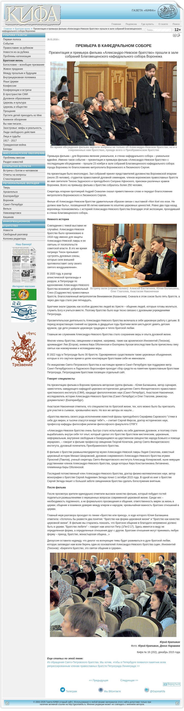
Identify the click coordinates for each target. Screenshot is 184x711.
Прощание (9, 111)
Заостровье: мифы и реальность (22, 128)
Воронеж (8, 200)
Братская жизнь (22, 29)
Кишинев (8, 217)
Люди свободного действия (19, 132)
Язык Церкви (10, 81)
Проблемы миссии (14, 157)
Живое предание (13, 68)
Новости (8, 230)
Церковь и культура (14, 102)
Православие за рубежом (18, 47)
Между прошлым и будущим (19, 73)
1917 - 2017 (10, 140)
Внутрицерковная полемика (19, 77)
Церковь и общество (15, 106)
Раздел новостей (13, 161)
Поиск (176, 24)
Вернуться (174, 684)
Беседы (7, 149)
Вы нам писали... (13, 123)
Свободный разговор (15, 234)
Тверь (6, 187)
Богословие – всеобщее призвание (23, 64)
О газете (163, 24)
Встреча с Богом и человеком (20, 170)
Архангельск (10, 191)
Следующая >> (129, 680)
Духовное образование (16, 98)
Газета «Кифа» (144, 10)
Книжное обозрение (15, 119)
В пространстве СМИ (15, 94)
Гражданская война (14, 144)
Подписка (131, 24)
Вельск (7, 208)
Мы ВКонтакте (112, 691)
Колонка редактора (14, 238)
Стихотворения (12, 179)
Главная (116, 24)
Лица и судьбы (11, 136)
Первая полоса (12, 39)
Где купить (147, 24)
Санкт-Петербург (13, 204)
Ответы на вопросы (14, 174)
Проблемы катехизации (17, 56)
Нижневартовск (12, 212)
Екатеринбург (11, 196)
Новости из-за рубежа (16, 52)
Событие (8, 43)
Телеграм (71, 691)
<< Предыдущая (98, 680)
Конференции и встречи (17, 90)
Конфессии (9, 85)
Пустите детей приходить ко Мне (22, 115)
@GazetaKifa (157, 691)
